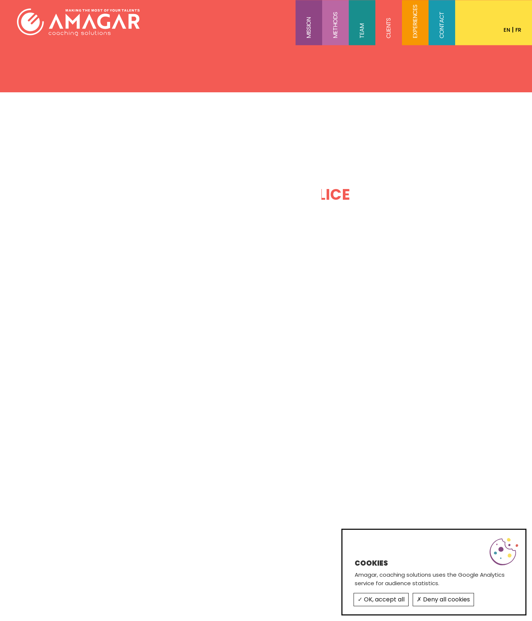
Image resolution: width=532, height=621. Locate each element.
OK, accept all (381, 599)
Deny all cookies (443, 599)
